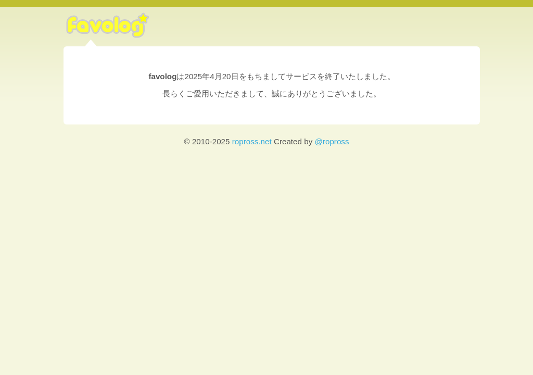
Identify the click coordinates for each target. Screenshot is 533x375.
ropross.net (252, 141)
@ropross (331, 141)
